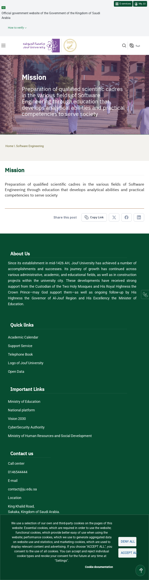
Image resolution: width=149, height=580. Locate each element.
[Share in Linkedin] (139, 217)
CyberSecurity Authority (26, 427)
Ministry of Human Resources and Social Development (50, 436)
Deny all (128, 541)
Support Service (20, 346)
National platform (21, 410)
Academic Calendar (23, 337)
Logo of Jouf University (25, 363)
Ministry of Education (24, 401)
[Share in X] (114, 217)
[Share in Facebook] (126, 217)
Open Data (16, 371)
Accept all (128, 553)
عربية (138, 45)
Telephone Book (20, 354)
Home (9, 146)
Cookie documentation (99, 567)
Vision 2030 (17, 419)
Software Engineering (30, 146)
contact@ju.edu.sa (22, 489)
